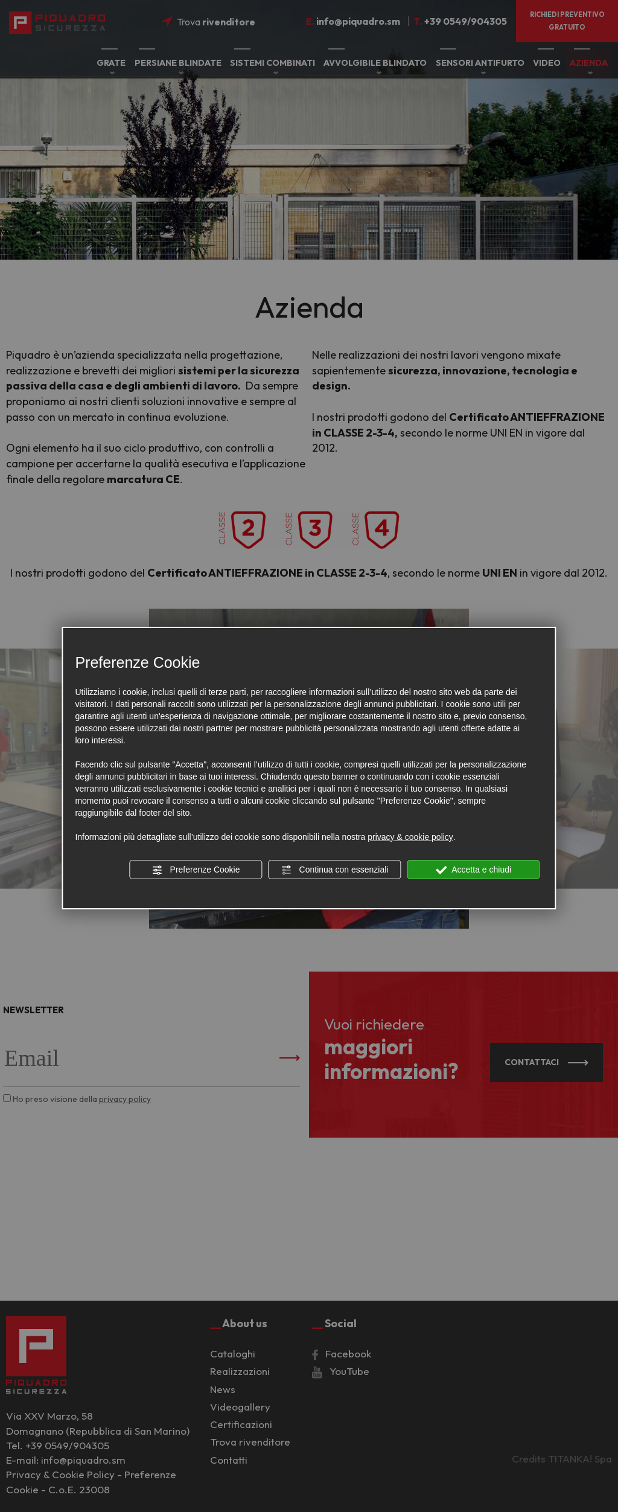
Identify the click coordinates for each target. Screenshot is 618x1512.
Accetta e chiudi (473, 870)
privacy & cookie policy (410, 837)
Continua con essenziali (335, 870)
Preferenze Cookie (196, 870)
